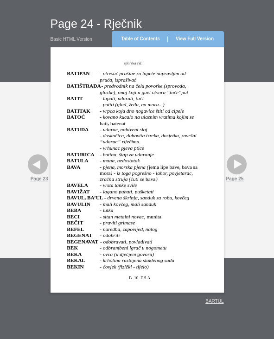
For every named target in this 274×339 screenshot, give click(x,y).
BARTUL (214, 301)
